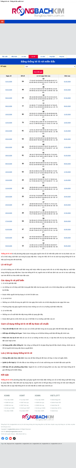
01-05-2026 (8, 229)
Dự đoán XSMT (24, 411)
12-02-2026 (8, 122)
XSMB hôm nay (9, 405)
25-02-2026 (8, 139)
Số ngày (3, 66)
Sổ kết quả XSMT (25, 408)
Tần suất (4, 56)
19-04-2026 (8, 196)
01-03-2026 (67, 155)
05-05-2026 (8, 246)
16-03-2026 (8, 172)
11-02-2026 (67, 114)
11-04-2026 (67, 180)
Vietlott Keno (54, 411)
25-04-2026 (8, 205)
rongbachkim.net (36, 443)
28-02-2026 (8, 155)
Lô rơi (33, 56)
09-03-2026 (67, 163)
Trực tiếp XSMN (40, 399)
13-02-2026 (67, 122)
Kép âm (61, 56)
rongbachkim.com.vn (14, 429)
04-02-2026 (67, 89)
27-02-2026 (67, 147)
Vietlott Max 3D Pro (56, 408)
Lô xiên (43, 56)
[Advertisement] (38, 38)
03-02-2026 (8, 89)
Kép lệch (52, 56)
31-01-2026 (8, 81)
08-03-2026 (8, 163)
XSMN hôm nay (40, 405)
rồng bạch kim (10, 443)
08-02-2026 (8, 106)
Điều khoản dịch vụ (21, 434)
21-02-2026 (67, 131)
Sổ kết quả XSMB (9, 408)
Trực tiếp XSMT (24, 399)
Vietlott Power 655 (56, 402)
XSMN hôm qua (40, 402)
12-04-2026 (8, 188)
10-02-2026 (8, 114)
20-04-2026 (67, 196)
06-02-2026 (8, 98)
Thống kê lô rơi (6, 253)
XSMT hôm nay (24, 405)
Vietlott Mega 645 (55, 399)
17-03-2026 (67, 172)
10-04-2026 (8, 180)
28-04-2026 (67, 221)
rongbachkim (18, 443)
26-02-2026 (67, 139)
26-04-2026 (67, 205)
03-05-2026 (67, 237)
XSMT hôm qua (24, 402)
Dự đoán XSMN (40, 411)
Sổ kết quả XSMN (40, 408)
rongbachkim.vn (46, 443)
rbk (5, 443)
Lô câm (24, 56)
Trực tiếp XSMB (9, 399)
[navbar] (2, 21)
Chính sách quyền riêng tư (8, 434)
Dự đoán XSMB (9, 411)
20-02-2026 (8, 131)
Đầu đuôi (14, 56)
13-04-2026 (67, 188)
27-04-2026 (67, 213)
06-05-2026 (67, 246)
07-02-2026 (67, 98)
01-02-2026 (67, 81)
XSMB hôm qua (9, 402)
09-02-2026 (67, 106)
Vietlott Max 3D (55, 405)
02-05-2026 (67, 229)
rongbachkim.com (27, 443)
